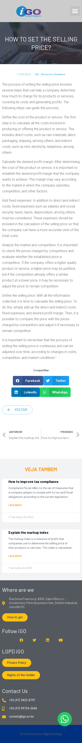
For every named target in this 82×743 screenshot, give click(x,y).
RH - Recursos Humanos (50, 74)
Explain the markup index (28, 532)
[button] (75, 11)
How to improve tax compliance (33, 482)
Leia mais (15, 505)
